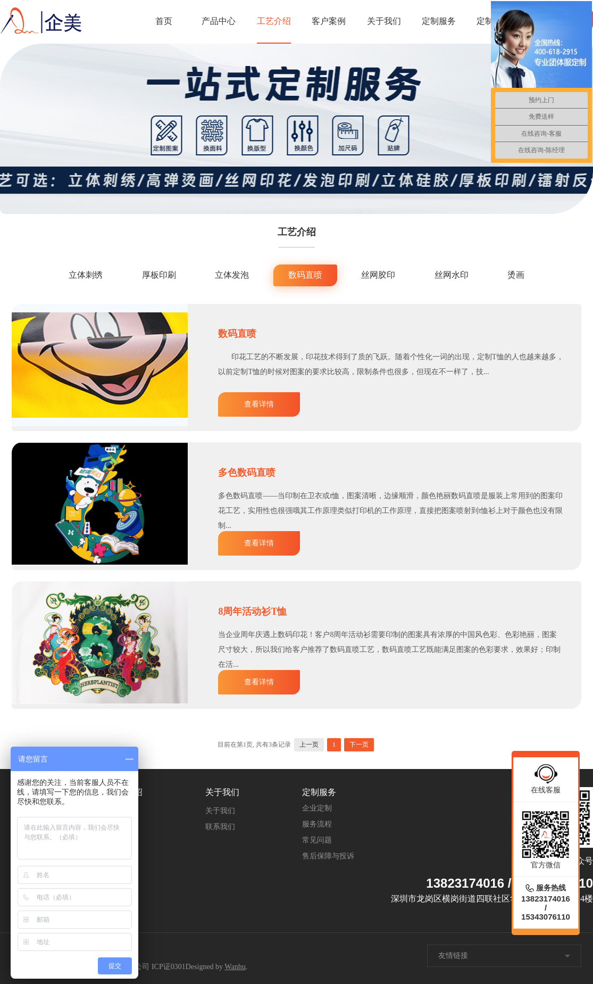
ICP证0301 (169, 967)
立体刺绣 (86, 274)
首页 (163, 21)
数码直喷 (305, 274)
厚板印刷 (159, 274)
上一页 (309, 744)
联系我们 (220, 827)
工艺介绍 (274, 21)
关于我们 (384, 21)
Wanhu (234, 967)
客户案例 (329, 21)
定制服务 (439, 21)
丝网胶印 (378, 274)
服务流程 (317, 824)
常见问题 (317, 840)
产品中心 (219, 21)
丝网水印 (452, 274)
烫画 (515, 274)
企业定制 (317, 808)
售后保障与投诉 (328, 856)
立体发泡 (232, 274)
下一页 (359, 744)
